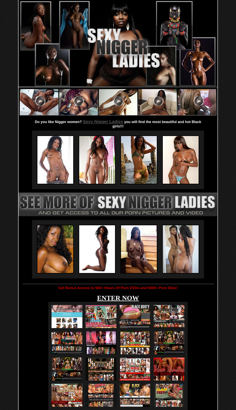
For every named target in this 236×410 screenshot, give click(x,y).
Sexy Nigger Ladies (103, 121)
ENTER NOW (118, 298)
